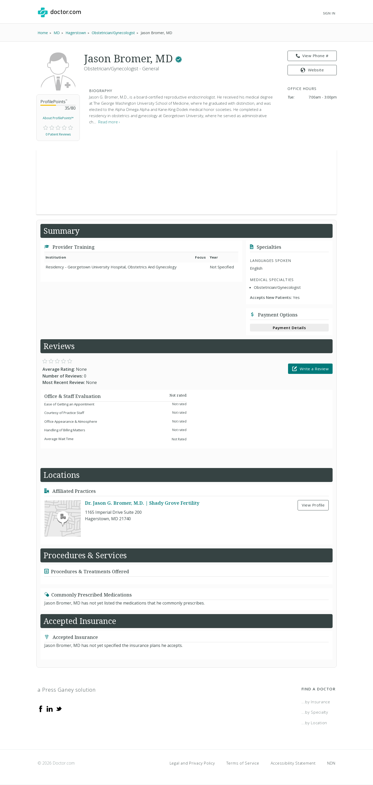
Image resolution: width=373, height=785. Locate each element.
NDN (331, 763)
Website (312, 69)
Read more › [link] (109, 121)
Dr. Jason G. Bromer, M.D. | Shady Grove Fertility (142, 503)
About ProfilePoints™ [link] (58, 118)
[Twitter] (59, 708)
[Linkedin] (50, 708)
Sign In (329, 13)
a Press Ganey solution (67, 689)
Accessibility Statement (293, 763)
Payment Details (289, 327)
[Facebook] (41, 708)
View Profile (313, 505)
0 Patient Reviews (58, 134)
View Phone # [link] (312, 56)
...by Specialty (315, 712)
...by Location (314, 722)
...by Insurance (316, 701)
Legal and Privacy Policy (192, 763)
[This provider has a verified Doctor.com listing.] (178, 58)
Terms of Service (242, 763)
